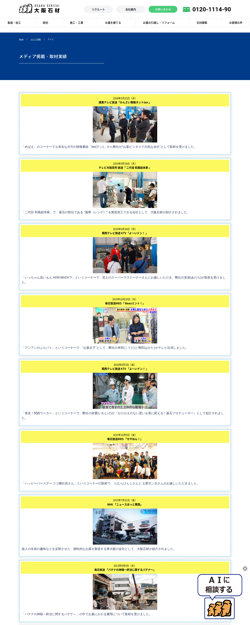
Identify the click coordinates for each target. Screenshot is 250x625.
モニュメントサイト (141, 590)
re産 (75, 567)
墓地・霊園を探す (83, 582)
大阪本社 (189, 544)
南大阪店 (217, 552)
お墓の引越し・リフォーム (88, 575)
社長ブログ (136, 582)
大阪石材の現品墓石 (84, 552)
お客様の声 (25, 582)
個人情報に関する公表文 (79, 615)
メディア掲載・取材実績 (143, 544)
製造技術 (24, 544)
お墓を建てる (80, 544)
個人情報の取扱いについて (117, 615)
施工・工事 (25, 567)
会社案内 (134, 552)
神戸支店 (217, 544)
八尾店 (216, 559)
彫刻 (21, 559)
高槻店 (187, 552)
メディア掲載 (38, 39)
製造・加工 (25, 552)
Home (22, 39)
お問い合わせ (137, 559)
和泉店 (187, 559)
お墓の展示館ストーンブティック (195, 569)
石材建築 (24, 575)
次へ (140, 355)
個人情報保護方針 (47, 615)
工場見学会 (79, 559)
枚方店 (216, 567)
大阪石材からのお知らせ (143, 567)
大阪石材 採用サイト (141, 575)
